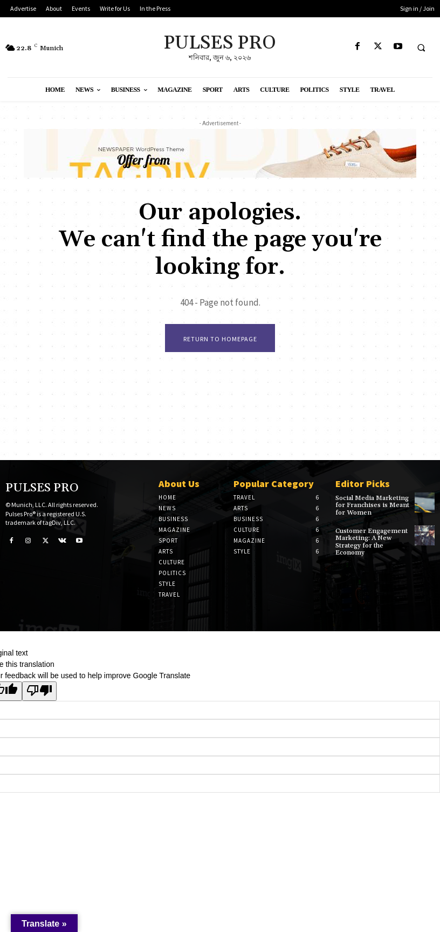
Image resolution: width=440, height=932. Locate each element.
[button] (421, 47)
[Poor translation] (39, 691)
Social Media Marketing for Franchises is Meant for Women (372, 505)
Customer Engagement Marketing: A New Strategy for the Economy (371, 542)
